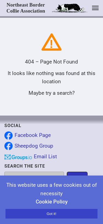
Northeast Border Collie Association (26, 8)
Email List (45, 156)
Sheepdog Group (34, 146)
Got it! (52, 214)
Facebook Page (33, 135)
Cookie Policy (52, 202)
